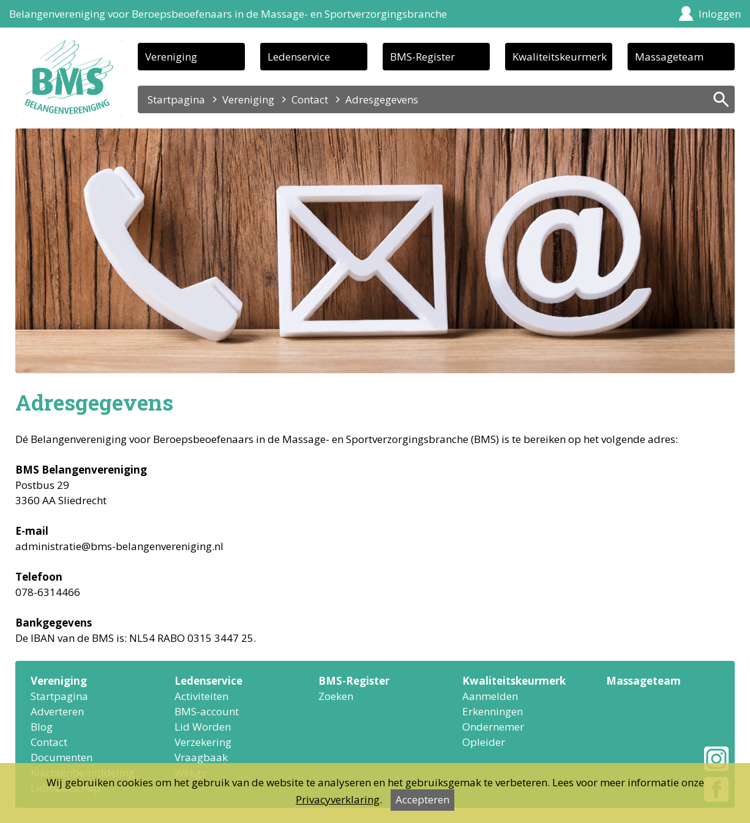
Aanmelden (490, 696)
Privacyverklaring (338, 799)
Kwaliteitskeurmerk (559, 57)
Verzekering (202, 742)
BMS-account (206, 711)
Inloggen (720, 14)
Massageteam (669, 57)
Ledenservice (299, 57)
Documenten (61, 757)
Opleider (483, 742)
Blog (42, 727)
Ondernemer (493, 727)
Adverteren (57, 711)
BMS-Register (422, 57)
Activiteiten (201, 696)
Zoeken (335, 696)
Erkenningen (492, 711)
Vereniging (171, 57)
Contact (309, 99)
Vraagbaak (201, 757)
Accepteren (422, 799)
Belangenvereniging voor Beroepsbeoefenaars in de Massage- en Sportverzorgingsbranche (228, 14)
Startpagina (176, 99)
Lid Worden (202, 727)
